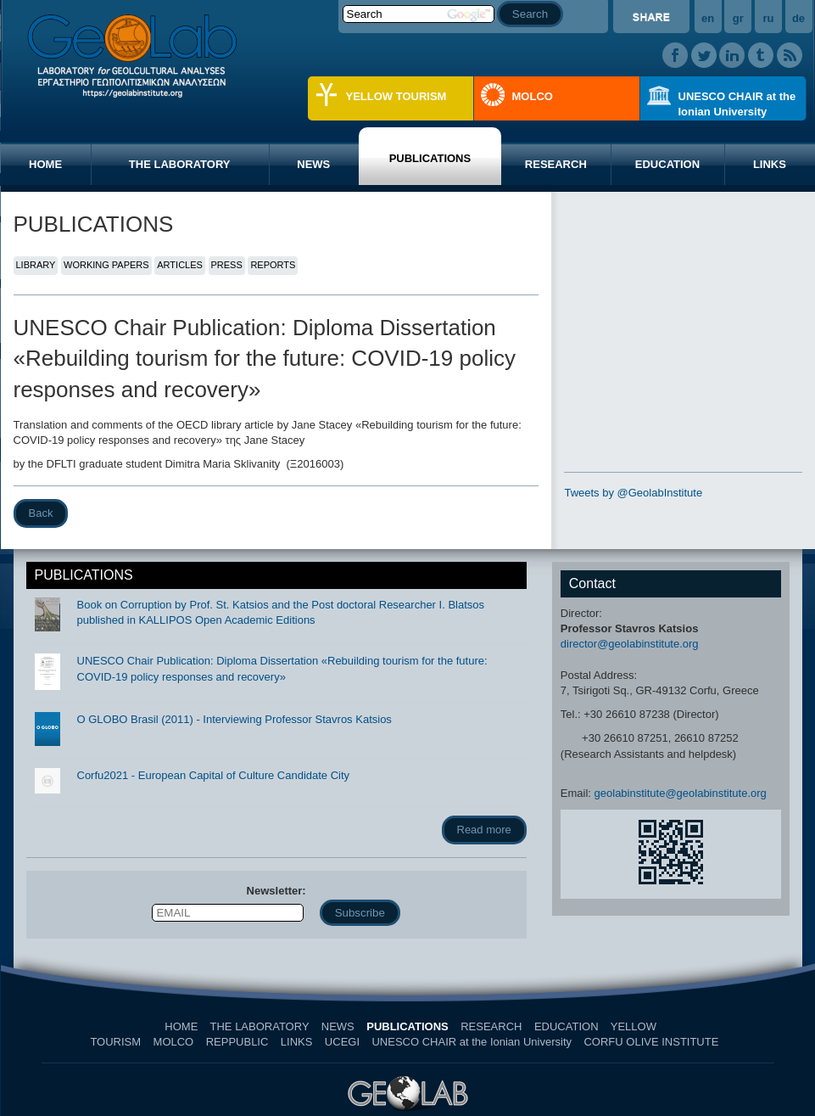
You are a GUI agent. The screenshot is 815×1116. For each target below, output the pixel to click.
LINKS (297, 1041)
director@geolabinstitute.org (630, 643)
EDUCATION (667, 164)
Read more (484, 829)
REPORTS (272, 265)
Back (41, 513)
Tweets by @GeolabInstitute (633, 492)
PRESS (227, 265)
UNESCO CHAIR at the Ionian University (737, 104)
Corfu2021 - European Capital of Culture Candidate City (213, 775)
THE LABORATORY (180, 164)
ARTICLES (180, 265)
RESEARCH (556, 164)
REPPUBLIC (237, 1041)
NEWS (313, 164)
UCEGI (342, 1041)
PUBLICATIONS (430, 158)
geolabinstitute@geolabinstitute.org (681, 793)
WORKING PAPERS (106, 265)
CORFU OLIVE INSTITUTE (650, 1041)
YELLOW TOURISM (396, 96)
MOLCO (532, 96)
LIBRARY (36, 265)
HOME (45, 164)
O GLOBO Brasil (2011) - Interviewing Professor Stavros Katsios (234, 719)
